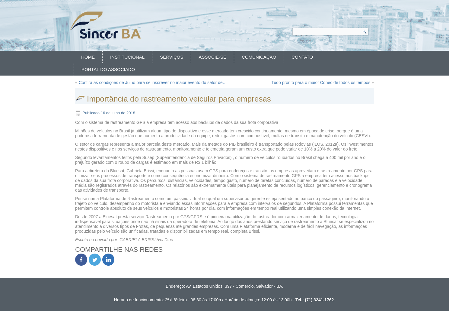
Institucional (127, 57)
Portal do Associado (108, 69)
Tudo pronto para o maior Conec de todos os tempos (320, 82)
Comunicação (259, 57)
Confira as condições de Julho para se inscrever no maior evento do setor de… (153, 82)
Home (88, 57)
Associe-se (212, 57)
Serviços (171, 57)
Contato (302, 57)
